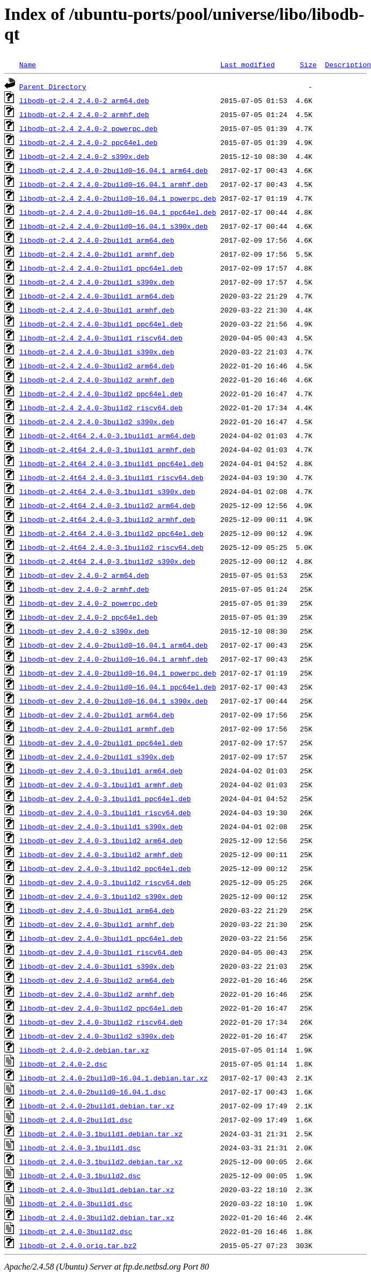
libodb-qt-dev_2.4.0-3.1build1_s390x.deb (101, 826)
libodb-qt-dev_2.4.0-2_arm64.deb (84, 575)
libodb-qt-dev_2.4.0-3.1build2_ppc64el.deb (105, 868)
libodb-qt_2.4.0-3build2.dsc (76, 1231)
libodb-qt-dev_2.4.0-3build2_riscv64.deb (101, 1022)
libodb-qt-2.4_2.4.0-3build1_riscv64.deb (101, 338)
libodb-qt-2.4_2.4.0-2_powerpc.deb (88, 128)
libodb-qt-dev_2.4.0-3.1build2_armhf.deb (101, 854)
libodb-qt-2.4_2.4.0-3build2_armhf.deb (96, 380)
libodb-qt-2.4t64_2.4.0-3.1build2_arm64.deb (107, 505)
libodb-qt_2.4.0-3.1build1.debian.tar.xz (101, 1134)
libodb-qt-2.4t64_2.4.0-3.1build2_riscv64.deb (111, 547)
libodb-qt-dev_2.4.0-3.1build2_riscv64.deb (105, 882)
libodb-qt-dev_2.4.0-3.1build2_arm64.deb (101, 840)
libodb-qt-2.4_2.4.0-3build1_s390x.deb (96, 352)
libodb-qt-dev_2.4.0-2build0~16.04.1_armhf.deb (113, 659)
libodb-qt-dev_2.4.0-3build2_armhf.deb (96, 994)
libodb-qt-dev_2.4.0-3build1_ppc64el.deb (101, 938)
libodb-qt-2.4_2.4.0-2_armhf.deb (84, 114)
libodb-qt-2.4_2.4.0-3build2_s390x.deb (96, 421)
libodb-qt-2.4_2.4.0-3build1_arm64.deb (96, 296)
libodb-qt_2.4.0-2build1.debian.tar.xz (96, 1106)
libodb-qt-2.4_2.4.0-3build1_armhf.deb (96, 310)
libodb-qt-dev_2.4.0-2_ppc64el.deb (88, 617)
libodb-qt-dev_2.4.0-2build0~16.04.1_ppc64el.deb (117, 687)
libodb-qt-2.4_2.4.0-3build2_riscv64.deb (101, 407)
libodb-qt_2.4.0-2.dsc (63, 1064)
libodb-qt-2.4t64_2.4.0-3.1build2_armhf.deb (107, 519)
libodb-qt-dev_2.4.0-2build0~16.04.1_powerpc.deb (117, 673)
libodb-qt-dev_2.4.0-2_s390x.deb (84, 631)
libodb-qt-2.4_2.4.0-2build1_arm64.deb (96, 240)
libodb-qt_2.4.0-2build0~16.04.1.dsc (92, 1092)
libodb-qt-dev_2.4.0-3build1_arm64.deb (96, 910)
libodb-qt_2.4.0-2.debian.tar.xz (84, 1050)
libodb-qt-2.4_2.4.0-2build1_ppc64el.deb (101, 268)
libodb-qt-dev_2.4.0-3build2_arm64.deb (96, 980)
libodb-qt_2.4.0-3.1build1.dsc (80, 1147)
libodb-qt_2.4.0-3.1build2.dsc (80, 1175)
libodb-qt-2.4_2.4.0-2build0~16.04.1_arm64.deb (113, 170)
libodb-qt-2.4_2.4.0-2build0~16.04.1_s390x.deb (113, 226)
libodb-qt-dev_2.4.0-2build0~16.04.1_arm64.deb (113, 645)
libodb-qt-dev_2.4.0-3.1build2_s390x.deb (101, 896)
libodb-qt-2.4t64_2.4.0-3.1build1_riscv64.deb (111, 477)
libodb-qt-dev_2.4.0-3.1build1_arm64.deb (101, 770)
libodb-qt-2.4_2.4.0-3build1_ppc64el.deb (101, 324)
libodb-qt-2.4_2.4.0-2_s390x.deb (84, 156)
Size (308, 64)
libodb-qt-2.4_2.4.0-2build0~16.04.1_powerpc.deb (117, 198)
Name (27, 64)
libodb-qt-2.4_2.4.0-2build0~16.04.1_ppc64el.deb (117, 212)
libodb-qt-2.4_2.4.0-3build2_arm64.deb (96, 366)
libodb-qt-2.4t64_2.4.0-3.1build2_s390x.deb (107, 561)
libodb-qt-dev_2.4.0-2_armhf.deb (84, 589)
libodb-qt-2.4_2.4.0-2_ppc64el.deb (88, 142)
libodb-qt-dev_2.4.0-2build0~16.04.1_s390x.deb (113, 701)
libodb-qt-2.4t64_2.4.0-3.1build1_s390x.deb (107, 491)
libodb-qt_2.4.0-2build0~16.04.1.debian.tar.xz (113, 1078)
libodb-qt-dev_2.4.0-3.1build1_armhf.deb (101, 784)
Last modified (247, 64)
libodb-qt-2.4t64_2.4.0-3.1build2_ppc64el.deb (111, 533)
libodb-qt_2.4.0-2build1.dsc (76, 1120)
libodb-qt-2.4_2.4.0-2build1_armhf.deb (96, 254)
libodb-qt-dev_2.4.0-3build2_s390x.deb (96, 1036)
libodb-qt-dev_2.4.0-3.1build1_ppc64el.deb (105, 798)
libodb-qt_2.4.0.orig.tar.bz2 (77, 1245)
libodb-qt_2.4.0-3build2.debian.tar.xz (96, 1217)
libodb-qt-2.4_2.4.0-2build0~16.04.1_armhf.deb (113, 184)
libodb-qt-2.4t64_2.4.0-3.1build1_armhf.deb (107, 449)
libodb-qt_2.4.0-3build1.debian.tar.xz (96, 1189)
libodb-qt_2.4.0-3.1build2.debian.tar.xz (101, 1161)
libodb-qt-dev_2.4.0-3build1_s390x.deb (96, 966)
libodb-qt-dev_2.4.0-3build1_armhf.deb (96, 924)
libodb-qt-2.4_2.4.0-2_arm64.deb (84, 100)
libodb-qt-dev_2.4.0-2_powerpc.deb (88, 603)
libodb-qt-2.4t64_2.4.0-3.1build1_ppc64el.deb (111, 463)
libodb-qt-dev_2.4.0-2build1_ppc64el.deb (101, 743)
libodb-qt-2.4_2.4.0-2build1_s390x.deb (96, 282)
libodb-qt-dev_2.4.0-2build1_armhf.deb (96, 729)
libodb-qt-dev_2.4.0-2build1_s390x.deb (96, 757)
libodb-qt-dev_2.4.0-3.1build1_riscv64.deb (105, 812)
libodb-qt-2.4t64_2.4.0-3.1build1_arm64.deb (107, 435)
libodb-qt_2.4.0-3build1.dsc (76, 1203)
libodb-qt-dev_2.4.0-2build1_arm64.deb (96, 715)
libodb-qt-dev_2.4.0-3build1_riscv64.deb (101, 952)
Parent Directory (52, 86)
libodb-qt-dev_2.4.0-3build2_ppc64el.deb (101, 1008)
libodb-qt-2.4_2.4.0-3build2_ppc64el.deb (101, 393)
